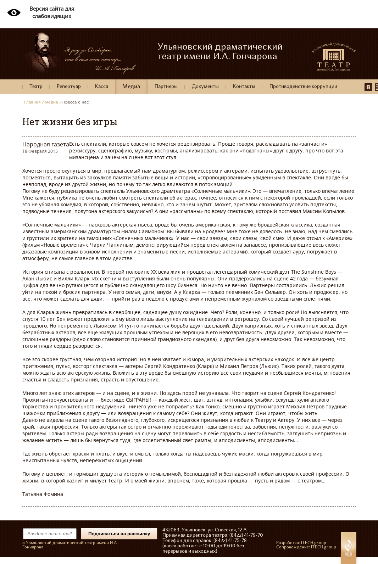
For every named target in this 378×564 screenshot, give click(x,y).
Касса (101, 86)
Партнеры (166, 86)
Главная (32, 102)
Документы (205, 86)
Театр (36, 86)
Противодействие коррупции (303, 86)
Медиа (131, 87)
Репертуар (69, 86)
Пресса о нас (75, 102)
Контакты (244, 86)
